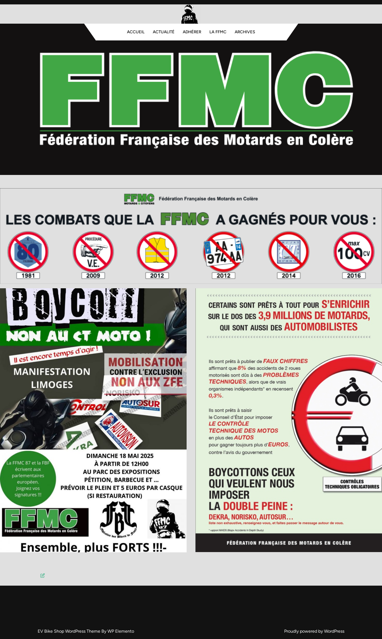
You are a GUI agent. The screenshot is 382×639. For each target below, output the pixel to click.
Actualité (164, 31)
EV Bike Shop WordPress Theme (69, 631)
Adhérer (192, 31)
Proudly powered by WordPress (314, 631)
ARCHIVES (245, 31)
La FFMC (217, 31)
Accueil (136, 31)
